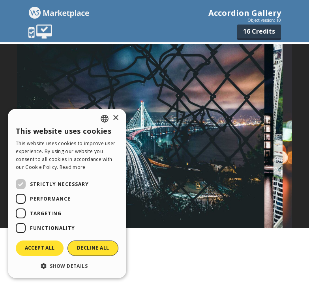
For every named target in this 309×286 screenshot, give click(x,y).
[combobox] (105, 119)
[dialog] (67, 193)
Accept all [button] (40, 247)
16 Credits (259, 31)
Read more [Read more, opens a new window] (73, 167)
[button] (67, 265)
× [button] (115, 118)
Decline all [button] (93, 247)
